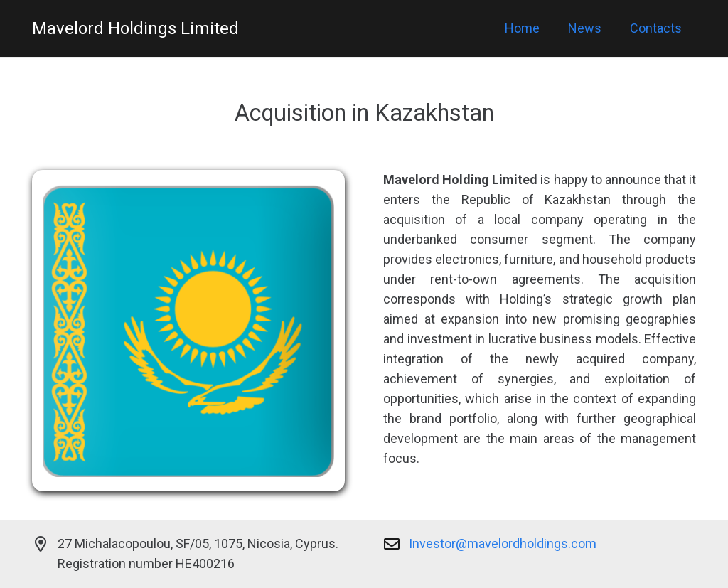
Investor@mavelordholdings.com (502, 543)
